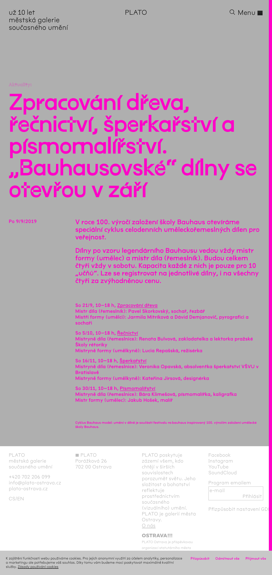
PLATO (136, 12)
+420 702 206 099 (29, 477)
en (20, 498)
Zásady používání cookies (38, 567)
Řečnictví (127, 333)
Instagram (220, 461)
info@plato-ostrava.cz (35, 482)
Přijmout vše (256, 558)
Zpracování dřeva (137, 305)
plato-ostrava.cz (28, 488)
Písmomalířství (137, 388)
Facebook (219, 455)
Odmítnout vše (227, 558)
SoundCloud (222, 472)
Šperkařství (133, 360)
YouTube (218, 466)
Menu (250, 12)
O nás (149, 525)
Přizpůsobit (200, 558)
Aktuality (19, 84)
